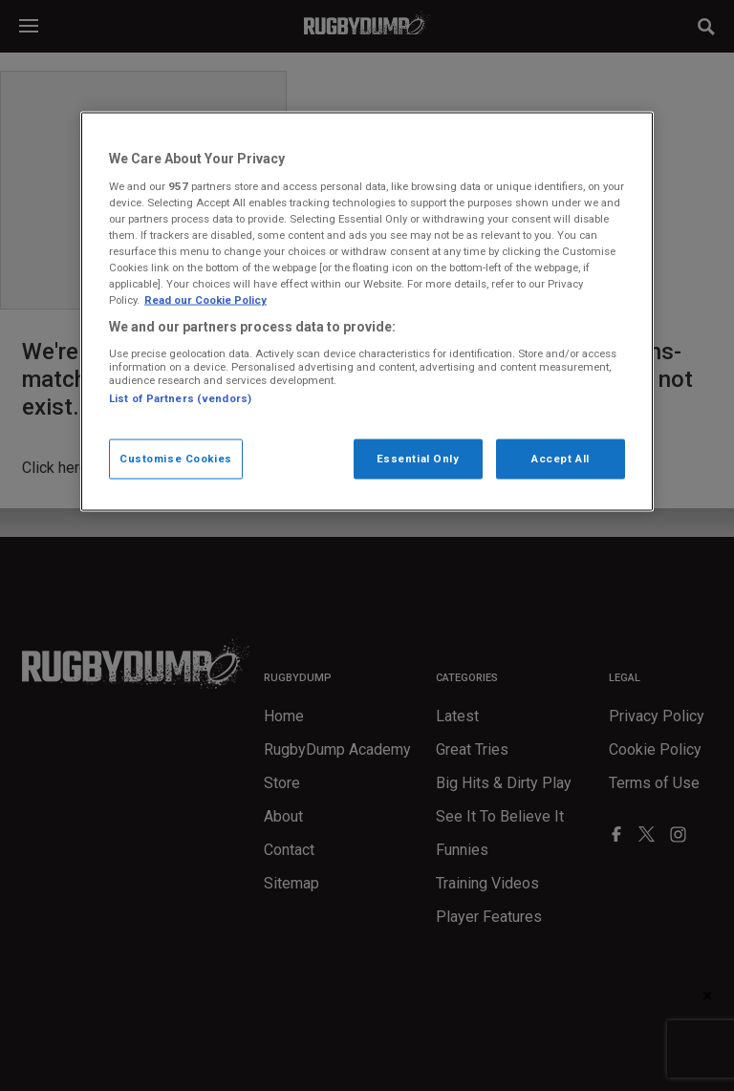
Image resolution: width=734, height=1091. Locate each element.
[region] (367, 312)
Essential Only (418, 458)
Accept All (560, 458)
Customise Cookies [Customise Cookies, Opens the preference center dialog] (175, 458)
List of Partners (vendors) (180, 398)
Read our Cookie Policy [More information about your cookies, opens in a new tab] (205, 300)
